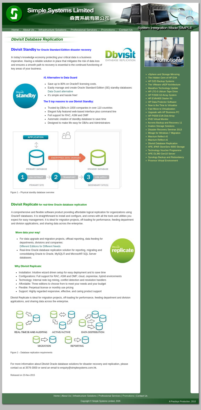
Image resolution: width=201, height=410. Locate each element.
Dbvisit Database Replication (163, 143)
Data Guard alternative (60, 91)
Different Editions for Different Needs (40, 246)
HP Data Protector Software (162, 102)
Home (15, 29)
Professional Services (84, 29)
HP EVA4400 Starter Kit (160, 98)
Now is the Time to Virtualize (162, 105)
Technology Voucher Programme (165, 150)
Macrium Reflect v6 (158, 140)
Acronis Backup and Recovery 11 (165, 122)
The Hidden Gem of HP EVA (162, 77)
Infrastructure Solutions (53, 29)
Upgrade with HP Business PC (163, 112)
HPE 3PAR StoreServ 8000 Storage (166, 146)
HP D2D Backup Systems (161, 81)
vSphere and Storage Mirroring (163, 74)
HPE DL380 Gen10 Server (161, 153)
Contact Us (126, 29)
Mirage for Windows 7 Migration (164, 133)
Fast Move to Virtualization (161, 109)
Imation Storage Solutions (161, 126)
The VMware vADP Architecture (164, 84)
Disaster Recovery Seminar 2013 (165, 129)
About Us (28, 29)
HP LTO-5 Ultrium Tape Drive (163, 91)
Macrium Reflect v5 (158, 136)
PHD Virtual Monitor (158, 119)
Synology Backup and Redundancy (166, 157)
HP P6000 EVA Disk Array (161, 115)
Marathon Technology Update (163, 88)
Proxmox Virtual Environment (163, 160)
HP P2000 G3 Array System (162, 95)
